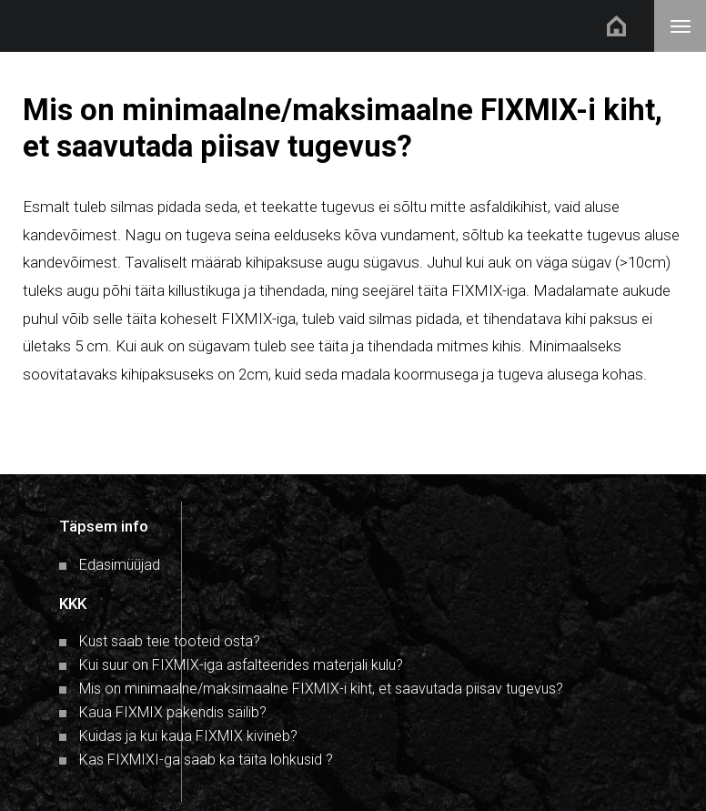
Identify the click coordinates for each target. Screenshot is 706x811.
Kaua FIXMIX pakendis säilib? (173, 712)
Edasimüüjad (119, 564)
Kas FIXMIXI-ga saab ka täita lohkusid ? (206, 759)
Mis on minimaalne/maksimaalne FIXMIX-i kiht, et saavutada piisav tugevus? (321, 688)
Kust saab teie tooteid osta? (169, 641)
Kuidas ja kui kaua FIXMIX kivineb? (188, 736)
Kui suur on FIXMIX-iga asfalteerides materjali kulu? (241, 665)
